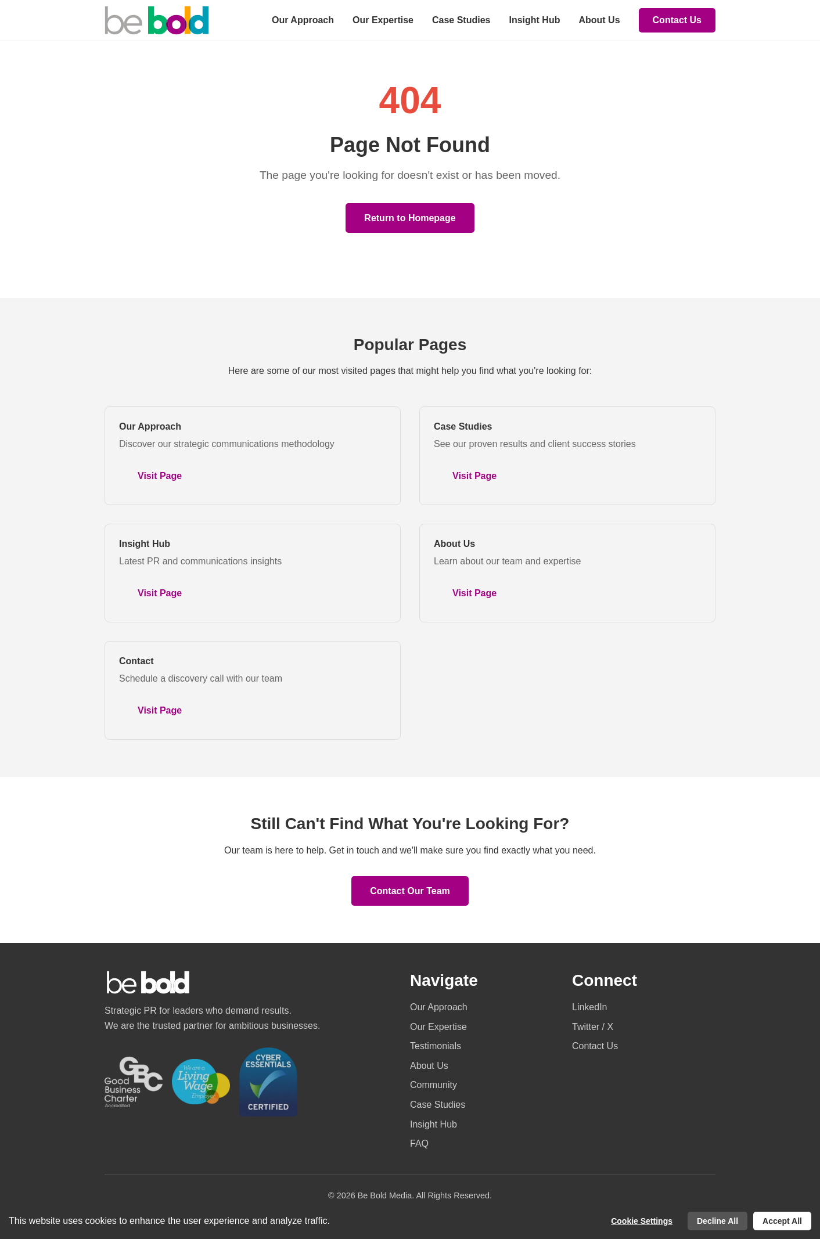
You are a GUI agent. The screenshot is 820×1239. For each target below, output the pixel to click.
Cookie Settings (641, 1221)
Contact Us (677, 20)
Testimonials (435, 1046)
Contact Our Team (410, 891)
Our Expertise (383, 20)
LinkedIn (589, 1007)
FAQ (419, 1143)
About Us (599, 20)
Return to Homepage (409, 218)
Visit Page (160, 476)
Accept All (782, 1221)
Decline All (717, 1221)
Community (433, 1085)
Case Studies (461, 20)
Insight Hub (534, 20)
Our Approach (303, 20)
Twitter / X (592, 1027)
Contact (136, 661)
